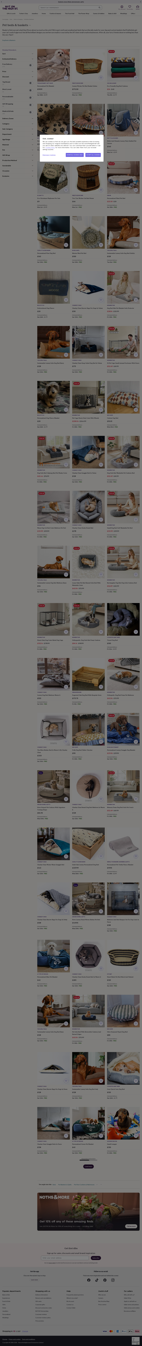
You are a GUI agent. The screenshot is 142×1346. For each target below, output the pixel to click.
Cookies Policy (50, 147)
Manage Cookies (49, 155)
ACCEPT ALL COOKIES (93, 155)
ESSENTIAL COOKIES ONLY (75, 155)
